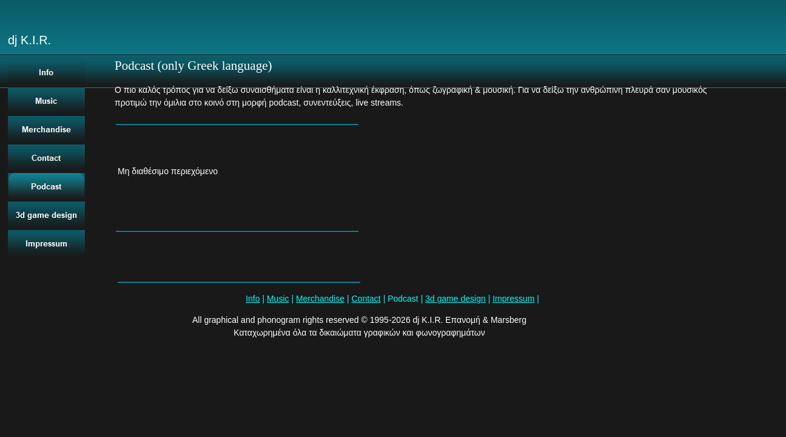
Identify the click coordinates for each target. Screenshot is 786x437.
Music (278, 298)
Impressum (513, 298)
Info (253, 298)
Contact (366, 298)
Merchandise (320, 298)
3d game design (455, 298)
